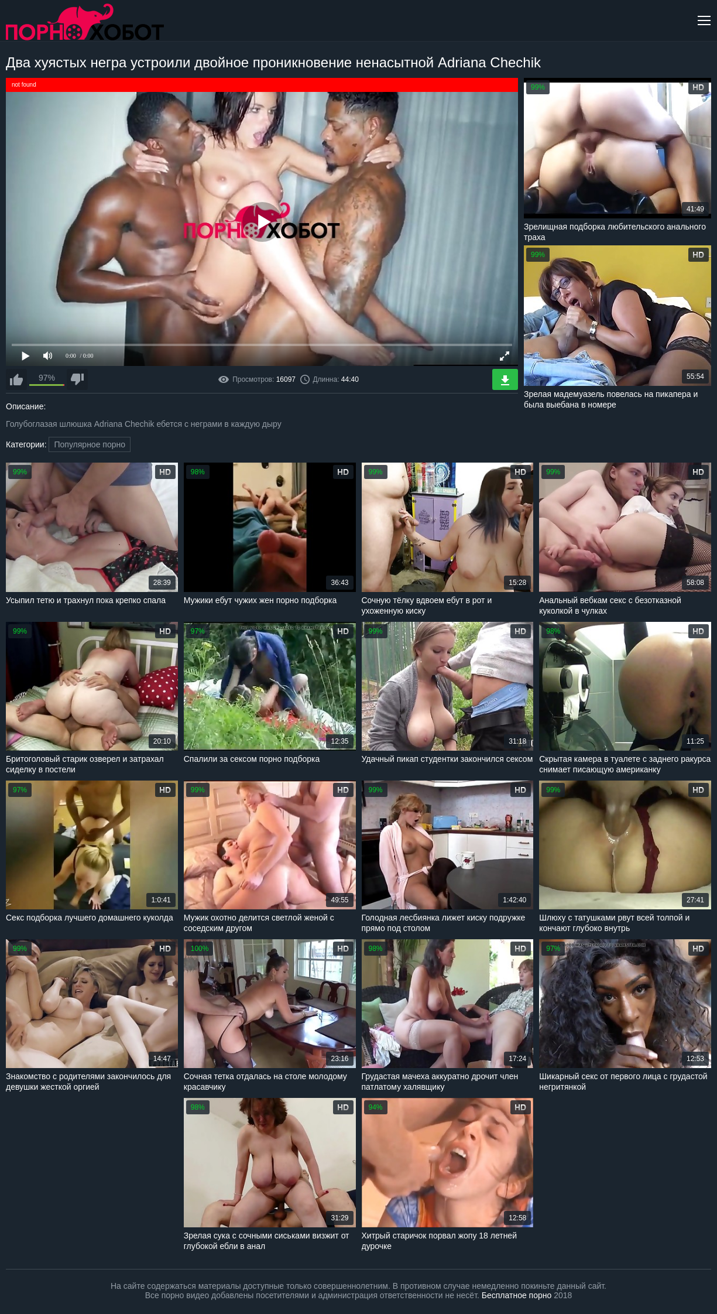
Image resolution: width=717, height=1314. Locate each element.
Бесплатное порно (516, 1295)
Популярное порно (89, 444)
